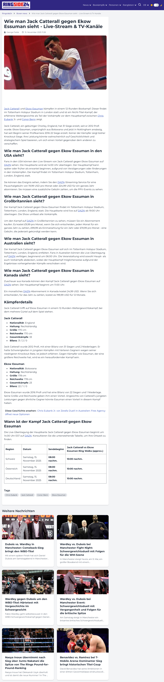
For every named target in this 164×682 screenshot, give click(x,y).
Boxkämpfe (99, 5)
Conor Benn (29, 119)
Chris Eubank (11, 495)
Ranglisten (128, 5)
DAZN (7, 165)
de (144, 5)
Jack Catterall (12, 108)
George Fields (13, 32)
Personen (114, 5)
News (86, 5)
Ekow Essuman (34, 108)
